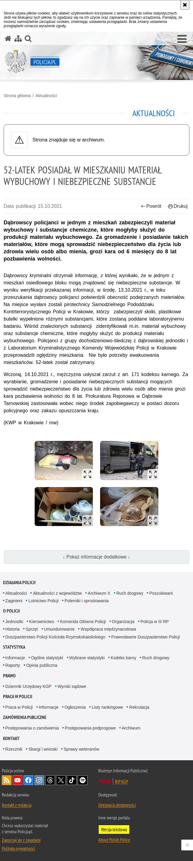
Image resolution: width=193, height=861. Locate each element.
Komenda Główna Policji (83, 621)
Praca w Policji (17, 696)
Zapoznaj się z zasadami (21, 840)
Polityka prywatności (18, 848)
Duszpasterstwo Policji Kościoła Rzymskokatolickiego (55, 637)
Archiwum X (99, 593)
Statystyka (14, 647)
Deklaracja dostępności (117, 805)
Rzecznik (14, 749)
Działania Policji (19, 582)
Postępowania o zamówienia (32, 728)
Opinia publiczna (42, 665)
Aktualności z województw (57, 593)
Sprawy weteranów (81, 749)
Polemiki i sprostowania (87, 600)
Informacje (15, 657)
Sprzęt (32, 629)
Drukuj (178, 206)
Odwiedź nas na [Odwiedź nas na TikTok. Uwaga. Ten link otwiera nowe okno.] (72, 780)
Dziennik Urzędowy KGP (28, 686)
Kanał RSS (6, 780)
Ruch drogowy (130, 593)
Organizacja (123, 621)
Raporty (12, 665)
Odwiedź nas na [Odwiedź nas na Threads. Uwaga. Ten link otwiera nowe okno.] (50, 780)
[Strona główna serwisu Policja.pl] (8, 38)
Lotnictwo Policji (43, 600)
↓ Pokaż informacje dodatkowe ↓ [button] (96, 556)
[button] (182, 39)
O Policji (11, 611)
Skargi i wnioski (42, 749)
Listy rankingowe (107, 707)
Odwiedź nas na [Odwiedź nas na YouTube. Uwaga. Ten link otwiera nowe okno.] (17, 780)
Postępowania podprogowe (90, 728)
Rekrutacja (139, 707)
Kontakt (11, 738)
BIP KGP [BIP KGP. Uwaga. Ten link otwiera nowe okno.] (121, 781)
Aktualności (46, 95)
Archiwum (131, 728)
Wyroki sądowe (72, 686)
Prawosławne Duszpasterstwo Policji (145, 637)
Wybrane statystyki (87, 657)
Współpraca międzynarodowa (108, 629)
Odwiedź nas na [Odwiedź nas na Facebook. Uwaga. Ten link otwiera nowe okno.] (28, 780)
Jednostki (14, 621)
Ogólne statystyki (47, 657)
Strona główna (17, 95)
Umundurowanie (59, 629)
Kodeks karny (123, 657)
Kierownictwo (41, 621)
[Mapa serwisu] (18, 38)
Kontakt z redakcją (16, 805)
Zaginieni (14, 600)
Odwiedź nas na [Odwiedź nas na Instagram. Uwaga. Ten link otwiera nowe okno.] (39, 780)
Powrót (151, 206)
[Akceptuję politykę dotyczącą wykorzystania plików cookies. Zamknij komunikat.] (184, 5)
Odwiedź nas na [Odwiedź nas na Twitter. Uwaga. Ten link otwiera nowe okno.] (61, 780)
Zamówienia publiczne (24, 717)
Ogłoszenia (75, 707)
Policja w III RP (155, 621)
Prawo (9, 676)
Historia (12, 629)
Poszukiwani (161, 593)
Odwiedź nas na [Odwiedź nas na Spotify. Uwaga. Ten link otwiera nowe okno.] (82, 780)
